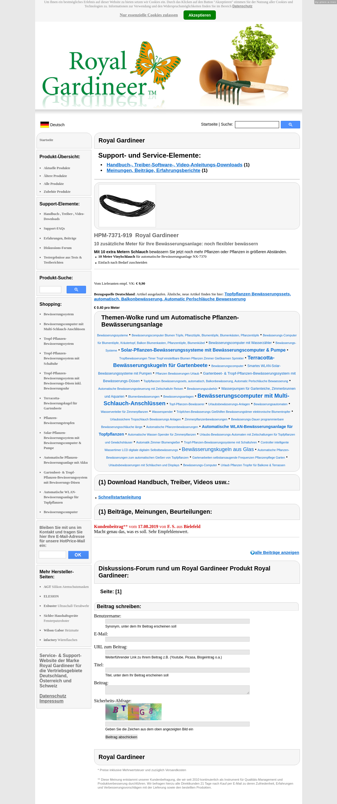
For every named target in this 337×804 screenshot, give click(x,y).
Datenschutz (242, 6)
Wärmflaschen (60, 640)
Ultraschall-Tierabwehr (66, 606)
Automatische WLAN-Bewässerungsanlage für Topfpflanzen (61, 497)
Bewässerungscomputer (61, 512)
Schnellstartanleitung (119, 497)
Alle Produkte (54, 184)
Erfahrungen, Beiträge (60, 238)
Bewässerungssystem (59, 314)
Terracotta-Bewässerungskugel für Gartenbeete (60, 403)
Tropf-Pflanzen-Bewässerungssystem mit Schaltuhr (62, 358)
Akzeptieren (200, 15)
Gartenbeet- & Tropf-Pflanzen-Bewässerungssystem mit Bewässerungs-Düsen (65, 477)
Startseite (209, 124)
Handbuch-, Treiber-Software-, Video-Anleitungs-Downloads (175, 164)
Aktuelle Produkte (57, 168)
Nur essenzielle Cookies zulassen (149, 15)
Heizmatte (61, 630)
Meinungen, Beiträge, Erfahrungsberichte (153, 170)
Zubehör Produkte (57, 192)
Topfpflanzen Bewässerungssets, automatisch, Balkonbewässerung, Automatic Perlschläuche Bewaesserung (192, 296)
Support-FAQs (54, 228)
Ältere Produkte (55, 176)
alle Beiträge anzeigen (277, 552)
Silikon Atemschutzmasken (66, 587)
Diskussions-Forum (58, 248)
